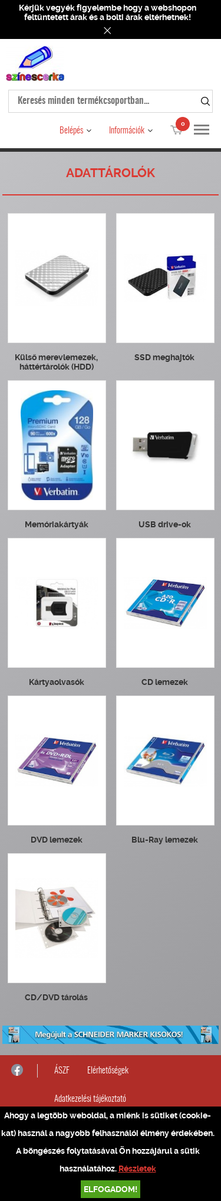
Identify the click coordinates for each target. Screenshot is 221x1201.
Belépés (71, 130)
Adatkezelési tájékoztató (90, 1099)
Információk (126, 130)
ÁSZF (62, 1070)
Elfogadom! (110, 1189)
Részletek (137, 1168)
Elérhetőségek (107, 1070)
